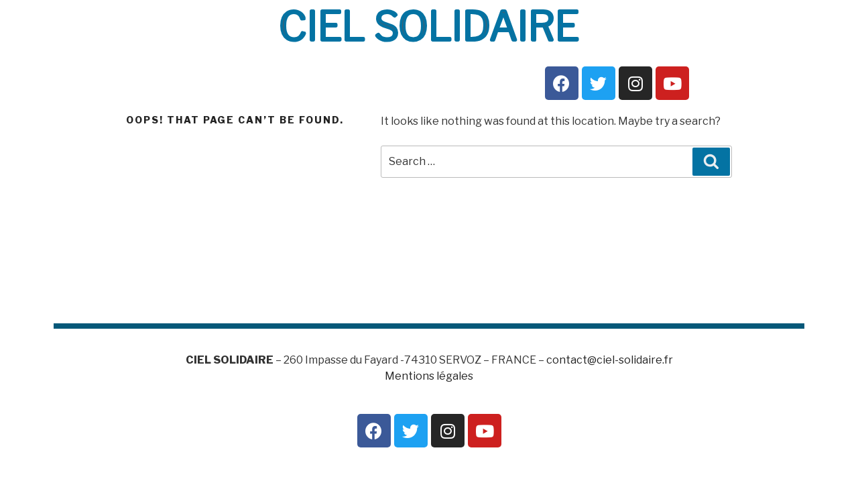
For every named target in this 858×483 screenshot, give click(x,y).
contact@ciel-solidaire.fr (609, 360)
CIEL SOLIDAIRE (429, 26)
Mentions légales (429, 376)
